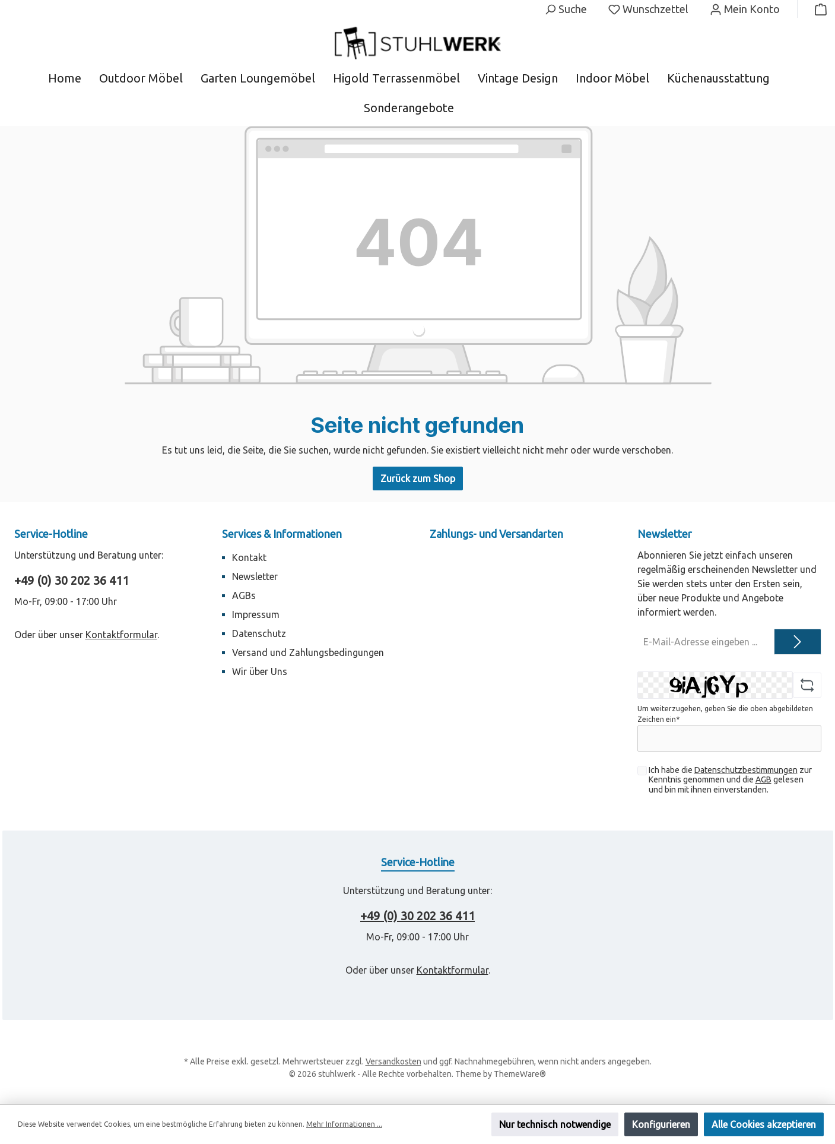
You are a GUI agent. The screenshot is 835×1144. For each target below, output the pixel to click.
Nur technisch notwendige (555, 1124)
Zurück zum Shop (417, 478)
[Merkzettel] (648, 9)
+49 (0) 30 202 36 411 (71, 580)
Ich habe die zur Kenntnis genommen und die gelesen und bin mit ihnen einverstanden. (730, 780)
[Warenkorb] (817, 9)
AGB (763, 779)
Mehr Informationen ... (344, 1124)
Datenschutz (259, 633)
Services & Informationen (282, 534)
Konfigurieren (661, 1124)
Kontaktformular (121, 634)
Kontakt (249, 557)
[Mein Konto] (745, 9)
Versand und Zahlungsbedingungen (308, 652)
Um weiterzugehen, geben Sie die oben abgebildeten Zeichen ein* (725, 714)
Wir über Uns (259, 671)
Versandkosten (393, 1061)
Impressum (256, 614)
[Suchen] (565, 9)
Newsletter (255, 576)
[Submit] (797, 642)
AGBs (244, 595)
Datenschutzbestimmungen (746, 770)
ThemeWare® (520, 1074)
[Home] (73, 78)
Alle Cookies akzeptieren (764, 1124)
